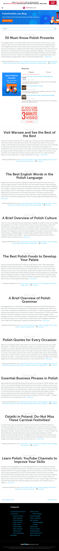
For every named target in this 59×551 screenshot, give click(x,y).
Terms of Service (44, 548)
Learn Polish (24, 61)
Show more (48, 57)
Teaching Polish (35, 531)
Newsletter (13, 535)
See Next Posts (52, 499)
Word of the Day (35, 535)
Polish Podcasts (18, 529)
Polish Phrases (25, 63)
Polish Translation (20, 327)
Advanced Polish (18, 516)
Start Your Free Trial (7, 20)
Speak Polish (42, 63)
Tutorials (35, 524)
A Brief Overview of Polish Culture (29, 218)
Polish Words (34, 63)
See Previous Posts (8, 499)
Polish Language (52, 61)
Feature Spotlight (38, 522)
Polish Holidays (42, 242)
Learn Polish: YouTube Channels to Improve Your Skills (29, 460)
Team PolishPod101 (36, 533)
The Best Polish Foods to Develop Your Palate (29, 258)
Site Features (25, 445)
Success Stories (35, 529)
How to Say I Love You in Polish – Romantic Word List (40, 76)
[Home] (29, 8)
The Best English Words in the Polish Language (29, 176)
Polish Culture (32, 61)
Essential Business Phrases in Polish (29, 378)
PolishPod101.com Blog (14, 13)
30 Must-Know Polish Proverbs (29, 38)
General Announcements (17, 511)
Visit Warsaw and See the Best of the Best (29, 134)
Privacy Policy (35, 548)
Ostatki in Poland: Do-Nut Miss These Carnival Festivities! (29, 418)
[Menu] (2, 7)
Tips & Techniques (41, 403)
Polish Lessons (7, 63)
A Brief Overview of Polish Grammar (29, 300)
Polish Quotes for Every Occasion (29, 340)
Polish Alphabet (17, 518)
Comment (53, 63)
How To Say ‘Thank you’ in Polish (35, 86)
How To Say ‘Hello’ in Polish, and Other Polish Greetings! (40, 95)
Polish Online (16, 63)
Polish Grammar (42, 61)
